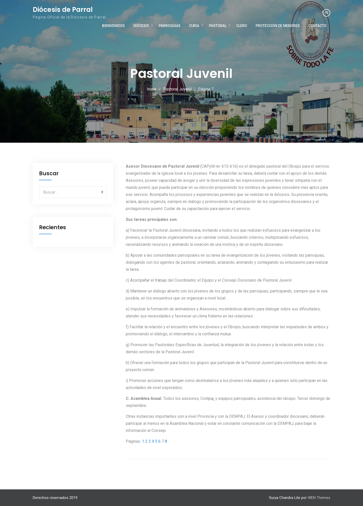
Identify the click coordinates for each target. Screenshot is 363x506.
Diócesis (141, 26)
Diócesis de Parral (63, 9)
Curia (194, 26)
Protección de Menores (278, 26)
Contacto (317, 26)
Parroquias (169, 26)
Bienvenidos (113, 26)
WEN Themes (319, 497)
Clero (241, 26)
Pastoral (217, 26)
